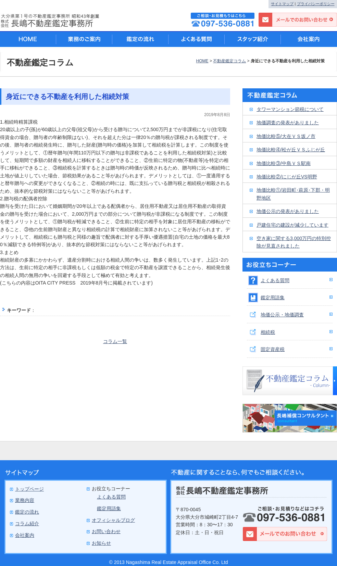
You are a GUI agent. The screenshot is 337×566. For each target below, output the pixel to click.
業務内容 (24, 500)
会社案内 (309, 39)
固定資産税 (273, 349)
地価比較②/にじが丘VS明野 (287, 176)
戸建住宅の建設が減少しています (292, 225)
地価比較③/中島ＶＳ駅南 (284, 163)
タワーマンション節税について (290, 109)
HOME (202, 61)
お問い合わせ (106, 531)
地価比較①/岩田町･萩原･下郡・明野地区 (293, 193)
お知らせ (101, 543)
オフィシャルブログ (113, 520)
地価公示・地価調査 (282, 314)
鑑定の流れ (140, 39)
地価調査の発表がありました (288, 122)
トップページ (29, 489)
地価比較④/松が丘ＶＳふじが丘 (291, 149)
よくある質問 (275, 280)
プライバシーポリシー (316, 4)
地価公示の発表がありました (288, 211)
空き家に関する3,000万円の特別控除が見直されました (294, 242)
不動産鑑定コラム (229, 61)
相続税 (268, 332)
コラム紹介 (27, 523)
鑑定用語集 (273, 297)
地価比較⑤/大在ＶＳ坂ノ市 (286, 136)
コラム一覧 (115, 341)
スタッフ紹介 (253, 39)
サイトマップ (282, 4)
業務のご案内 (84, 39)
